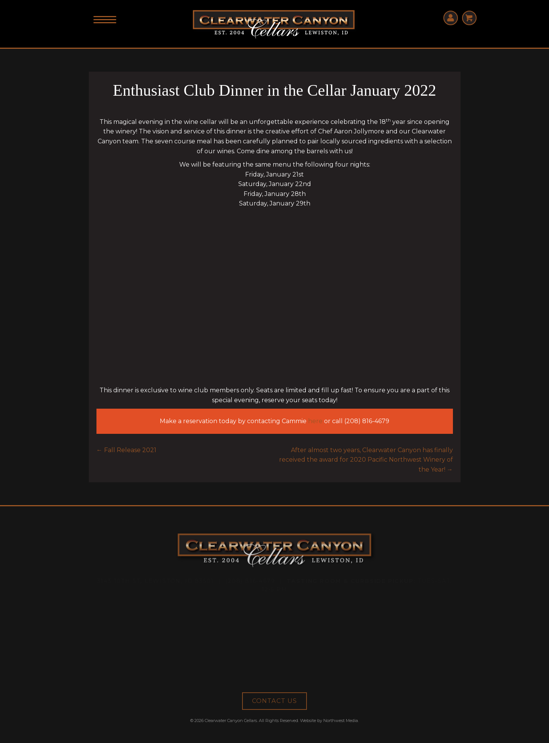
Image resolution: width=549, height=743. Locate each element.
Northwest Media (340, 720)
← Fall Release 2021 (126, 450)
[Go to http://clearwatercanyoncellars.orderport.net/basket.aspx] (469, 18)
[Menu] (104, 19)
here (315, 421)
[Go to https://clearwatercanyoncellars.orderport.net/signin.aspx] (450, 18)
